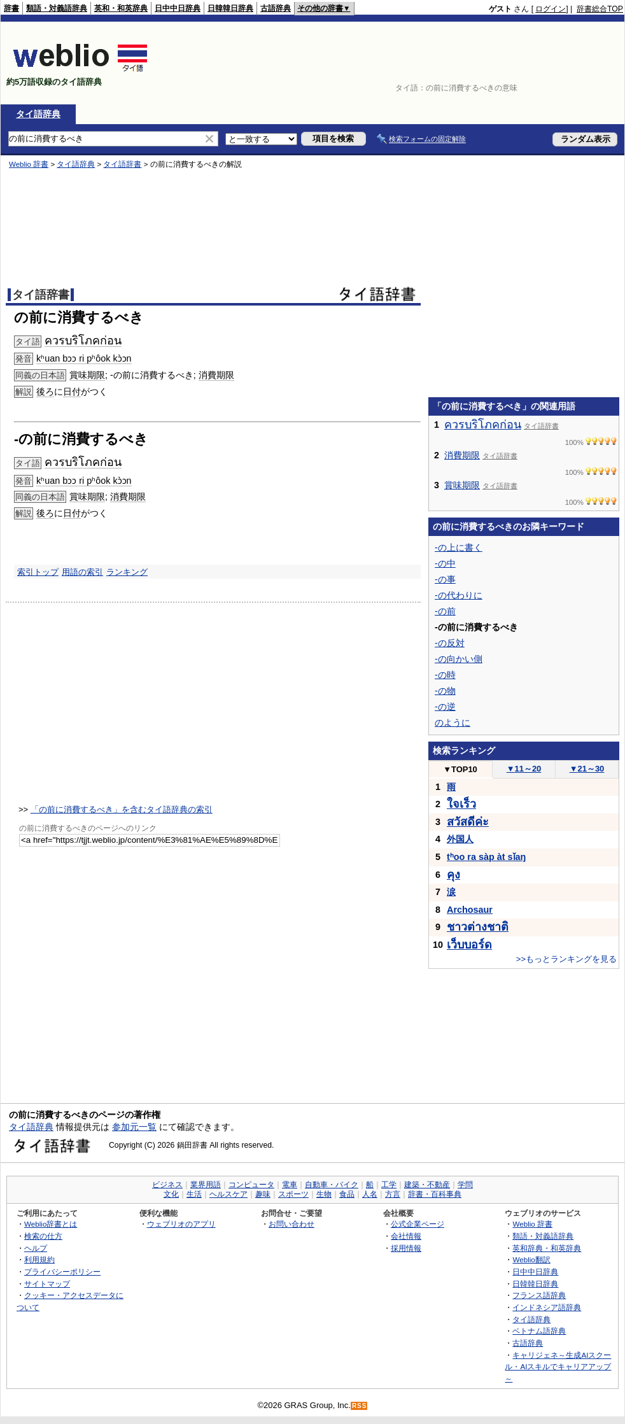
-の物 (445, 691)
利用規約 (39, 1259)
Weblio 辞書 (532, 1224)
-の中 (445, 563)
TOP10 (460, 769)
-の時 (445, 675)
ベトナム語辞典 (539, 1331)
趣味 (262, 1194)
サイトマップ (47, 1283)
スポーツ (293, 1194)
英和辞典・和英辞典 (546, 1248)
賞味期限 (87, 496)
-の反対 (450, 643)
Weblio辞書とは (50, 1224)
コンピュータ (251, 1184)
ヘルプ (35, 1248)
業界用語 (205, 1184)
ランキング (127, 572)
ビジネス (167, 1184)
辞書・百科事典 (434, 1194)
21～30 (587, 768)
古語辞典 (275, 8)
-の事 (445, 579)
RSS (359, 1405)
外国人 (460, 839)
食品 (347, 1194)
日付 (72, 513)
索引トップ (38, 572)
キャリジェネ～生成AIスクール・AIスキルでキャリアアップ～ (558, 1367)
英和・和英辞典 (121, 8)
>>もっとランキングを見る (566, 959)
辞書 (11, 8)
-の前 (445, 611)
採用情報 (406, 1248)
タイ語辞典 (38, 114)
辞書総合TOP (600, 8)
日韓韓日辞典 (230, 8)
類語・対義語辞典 (56, 8)
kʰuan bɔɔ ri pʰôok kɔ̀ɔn (84, 481)
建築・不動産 (427, 1184)
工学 (389, 1184)
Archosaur (470, 910)
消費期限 (128, 496)
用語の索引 (82, 572)
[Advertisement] (583, 63)
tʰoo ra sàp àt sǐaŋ (486, 857)
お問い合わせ (291, 1224)
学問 (465, 1184)
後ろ (45, 513)
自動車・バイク (331, 1184)
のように (452, 722)
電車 (289, 1184)
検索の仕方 (43, 1236)
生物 (324, 1194)
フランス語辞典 (539, 1295)
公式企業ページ (417, 1224)
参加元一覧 (134, 1127)
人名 (369, 1194)
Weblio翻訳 (531, 1259)
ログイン (550, 8)
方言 (392, 1194)
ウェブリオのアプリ (181, 1224)
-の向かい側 (458, 659)
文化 (171, 1194)
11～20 (524, 768)
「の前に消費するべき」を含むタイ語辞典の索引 (122, 809)
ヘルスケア (228, 1194)
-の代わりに (458, 595)
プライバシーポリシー (62, 1271)
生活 (194, 1194)
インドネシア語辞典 (546, 1307)
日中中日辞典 (177, 8)
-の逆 (445, 706)
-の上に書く (458, 547)
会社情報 (406, 1236)
